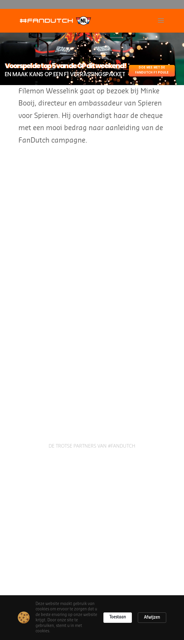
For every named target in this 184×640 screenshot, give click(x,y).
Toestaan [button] (117, 617)
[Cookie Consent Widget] (92, 617)
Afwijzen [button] (152, 617)
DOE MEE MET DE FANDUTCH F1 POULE (152, 69)
